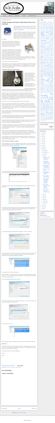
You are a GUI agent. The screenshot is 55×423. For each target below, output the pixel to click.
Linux (47, 61)
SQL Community (12, 367)
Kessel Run (50, 59)
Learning (51, 60)
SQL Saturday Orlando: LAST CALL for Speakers (46, 186)
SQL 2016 (44, 92)
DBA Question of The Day (45, 47)
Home (4, 15)
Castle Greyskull (50, 36)
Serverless (45, 88)
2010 (43, 208)
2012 (43, 205)
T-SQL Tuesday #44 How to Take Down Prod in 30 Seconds (46, 180)
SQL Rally (50, 99)
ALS (49, 23)
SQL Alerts (51, 92)
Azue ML (41, 25)
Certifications (42, 37)
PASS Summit (47, 74)
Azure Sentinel (46, 30)
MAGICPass (42, 62)
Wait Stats (47, 117)
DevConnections (50, 49)
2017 (43, 141)
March (44, 199)
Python (51, 84)
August (44, 153)
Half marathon (47, 53)
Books (50, 35)
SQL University (43, 104)
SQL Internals (49, 97)
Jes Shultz (45, 58)
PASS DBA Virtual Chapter (45, 73)
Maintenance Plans (49, 62)
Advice (41, 23)
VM (41, 117)
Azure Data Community (44, 26)
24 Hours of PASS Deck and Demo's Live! (46, 158)
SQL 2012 (49, 91)
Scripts (52, 87)
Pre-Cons (42, 81)
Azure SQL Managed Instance (46, 32)
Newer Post (4, 408)
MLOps (45, 69)
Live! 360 (51, 61)
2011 (43, 206)
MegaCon (51, 64)
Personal (6, 367)
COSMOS (48, 41)
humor (51, 54)
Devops (41, 50)
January (44, 202)
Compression (43, 40)
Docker (41, 51)
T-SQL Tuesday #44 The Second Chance (46, 190)
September (45, 152)
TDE (52, 109)
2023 (43, 133)
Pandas (44, 72)
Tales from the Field (46, 107)
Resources (17, 15)
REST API (43, 87)
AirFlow (45, 23)
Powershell (42, 80)
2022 (43, 134)
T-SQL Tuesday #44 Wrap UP (46, 176)
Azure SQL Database (44, 31)
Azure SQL (51, 30)
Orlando (48, 71)
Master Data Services (43, 64)
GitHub (52, 52)
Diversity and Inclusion (49, 50)
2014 (43, 147)
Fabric (45, 52)
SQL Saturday (45, 101)
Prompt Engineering (49, 83)
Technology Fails (43, 110)
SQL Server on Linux (49, 103)
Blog (11, 50)
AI (43, 23)
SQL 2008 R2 (44, 91)
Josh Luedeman (50, 58)
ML (52, 68)
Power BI (50, 79)
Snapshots (44, 90)
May (44, 195)
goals (41, 53)
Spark (48, 90)
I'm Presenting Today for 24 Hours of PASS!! (46, 162)
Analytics (51, 23)
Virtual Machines (50, 116)
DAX (52, 46)
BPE (52, 35)
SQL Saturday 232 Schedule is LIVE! (46, 173)
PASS (52, 72)
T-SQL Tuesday (18, 367)
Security (42, 88)
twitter (46, 115)
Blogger (29, 420)
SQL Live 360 (43, 98)
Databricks (48, 46)
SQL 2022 (47, 92)
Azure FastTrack (49, 28)
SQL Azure (43, 94)
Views (46, 116)
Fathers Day (48, 52)
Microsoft (48, 65)
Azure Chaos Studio (49, 25)
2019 (43, 138)
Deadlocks (47, 48)
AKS (47, 23)
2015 (43, 145)
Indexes (42, 57)
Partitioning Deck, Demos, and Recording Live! (46, 166)
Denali (45, 49)
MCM (49, 64)
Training (10, 15)
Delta (43, 49)
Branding (46, 36)
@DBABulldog (7, 50)
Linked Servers (43, 61)
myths (41, 70)
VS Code (43, 117)
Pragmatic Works (49, 80)
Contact (24, 15)
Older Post (34, 408)
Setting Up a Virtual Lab (45, 89)
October (44, 150)
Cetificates (47, 37)
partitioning (48, 72)
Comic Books (50, 39)
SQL (50, 90)
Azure (45, 25)
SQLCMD (51, 104)
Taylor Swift (49, 109)
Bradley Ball (42, 36)
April (44, 197)
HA (43, 53)
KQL (43, 60)
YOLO (41, 120)
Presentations (47, 81)
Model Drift (49, 69)
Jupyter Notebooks (44, 59)
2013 (43, 148)
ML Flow (41, 69)
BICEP (48, 35)
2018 (43, 140)
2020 (43, 136)
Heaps (52, 53)
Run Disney (48, 87)
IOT (41, 58)
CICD (50, 38)
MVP (52, 69)
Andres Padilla (42, 24)
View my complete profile (45, 216)
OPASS (41, 71)
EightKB (41, 52)
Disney (44, 50)
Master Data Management (48, 63)
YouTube (44, 120)
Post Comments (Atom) (21, 412)
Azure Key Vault (43, 29)
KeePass (5, 347)
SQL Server (48, 102)
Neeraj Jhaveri (45, 70)
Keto (41, 60)
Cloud (44, 39)
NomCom (49, 70)
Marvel (41, 63)
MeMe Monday (42, 65)
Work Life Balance (43, 119)
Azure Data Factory (47, 27)
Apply (48, 24)
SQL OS (45, 99)
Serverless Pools (50, 88)
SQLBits (47, 104)
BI (46, 35)
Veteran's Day (42, 116)
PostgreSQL (42, 79)
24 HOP (44, 21)
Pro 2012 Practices (32, 15)
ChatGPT (46, 38)
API (46, 24)
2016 (43, 143)
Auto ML (51, 24)
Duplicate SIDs (50, 51)
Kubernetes (47, 60)
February (45, 201)
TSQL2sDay (42, 115)
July (44, 155)
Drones (45, 51)
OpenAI (45, 71)
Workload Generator (49, 119)
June (44, 194)
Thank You (48, 110)
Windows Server (50, 118)
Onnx (52, 70)
